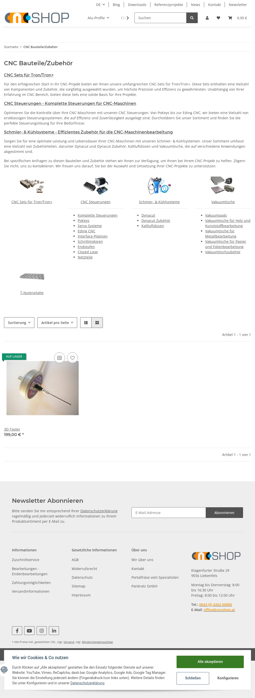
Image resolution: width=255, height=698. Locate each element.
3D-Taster (12, 429)
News (195, 4)
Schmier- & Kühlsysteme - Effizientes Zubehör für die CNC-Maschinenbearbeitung (88, 132)
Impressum (81, 595)
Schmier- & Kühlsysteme (159, 201)
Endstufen (86, 246)
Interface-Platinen (93, 236)
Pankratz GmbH (144, 586)
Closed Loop (88, 252)
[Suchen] (160, 17)
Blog (116, 4)
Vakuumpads (216, 215)
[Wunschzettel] (218, 17)
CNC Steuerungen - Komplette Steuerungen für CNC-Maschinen (70, 103)
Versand (69, 642)
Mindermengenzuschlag (97, 642)
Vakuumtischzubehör (223, 252)
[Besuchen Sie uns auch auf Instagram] (42, 630)
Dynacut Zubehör (155, 220)
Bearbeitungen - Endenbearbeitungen (30, 571)
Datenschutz (82, 577)
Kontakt (214, 4)
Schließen (193, 678)
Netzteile (85, 257)
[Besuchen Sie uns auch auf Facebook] (17, 630)
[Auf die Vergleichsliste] (59, 357)
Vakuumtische (223, 201)
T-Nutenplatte (32, 292)
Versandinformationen (31, 591)
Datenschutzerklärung (99, 510)
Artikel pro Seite (55, 322)
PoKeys (83, 220)
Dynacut (148, 215)
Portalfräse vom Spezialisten (155, 577)
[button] (207, 17)
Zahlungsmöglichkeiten (31, 582)
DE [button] (98, 4)
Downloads (137, 4)
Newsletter (238, 4)
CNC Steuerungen (96, 201)
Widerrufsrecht (84, 568)
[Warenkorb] (237, 17)
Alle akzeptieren (210, 662)
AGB (75, 559)
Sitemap (78, 586)
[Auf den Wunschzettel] (72, 357)
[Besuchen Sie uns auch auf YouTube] (29, 630)
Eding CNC (86, 231)
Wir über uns (142, 559)
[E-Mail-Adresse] (168, 512)
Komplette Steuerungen (98, 215)
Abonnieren (224, 512)
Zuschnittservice (25, 559)
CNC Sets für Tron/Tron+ (29, 75)
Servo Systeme (90, 225)
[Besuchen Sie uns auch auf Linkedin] (54, 630)
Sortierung (17, 322)
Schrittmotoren (90, 241)
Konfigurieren (228, 678)
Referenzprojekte (168, 4)
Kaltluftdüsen (152, 225)
